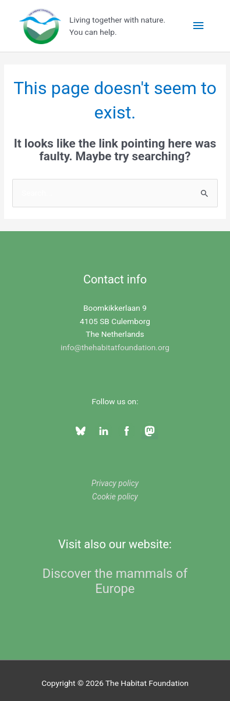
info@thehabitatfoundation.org (115, 347)
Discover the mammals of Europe (115, 581)
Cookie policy (115, 496)
